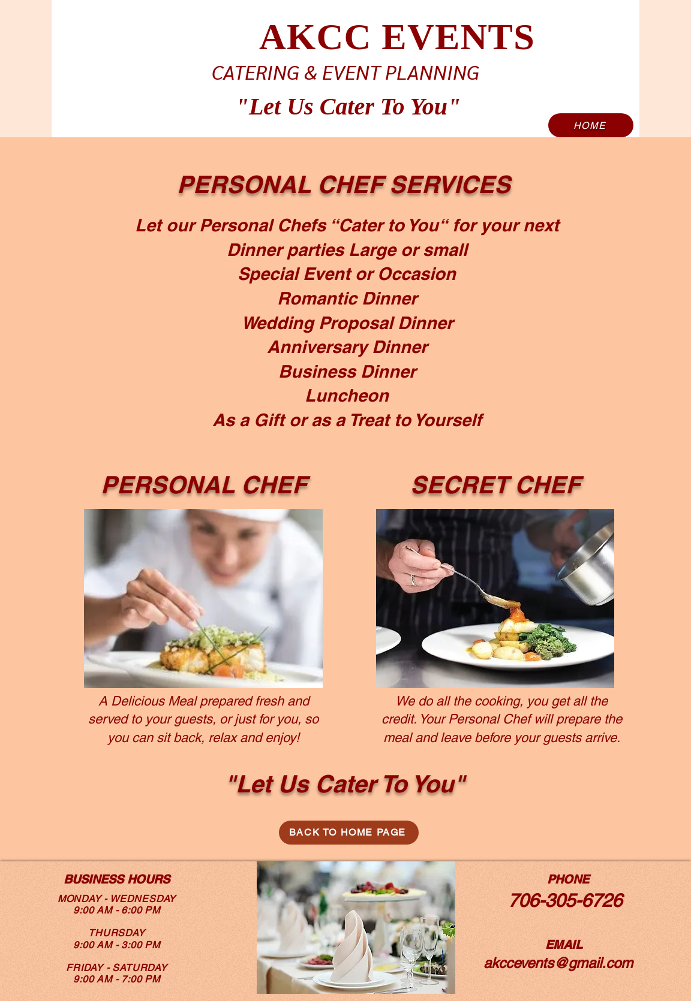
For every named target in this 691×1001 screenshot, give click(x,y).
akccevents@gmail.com (558, 963)
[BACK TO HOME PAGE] (349, 833)
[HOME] (590, 125)
